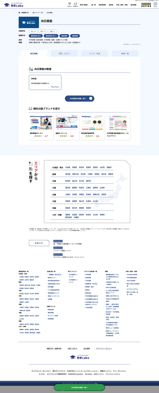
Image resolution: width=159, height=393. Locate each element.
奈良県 (88, 194)
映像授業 (51, 319)
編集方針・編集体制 (54, 348)
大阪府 (67, 194)
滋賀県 (103, 194)
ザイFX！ (42, 374)
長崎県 (81, 214)
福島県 (109, 167)
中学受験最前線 (132, 278)
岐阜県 (81, 187)
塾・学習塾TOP (24, 13)
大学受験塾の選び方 (91, 299)
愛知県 (67, 187)
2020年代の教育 (132, 275)
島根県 (74, 201)
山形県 (102, 167)
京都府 (81, 194)
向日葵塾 (49, 13)
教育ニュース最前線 (112, 328)
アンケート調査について (62, 250)
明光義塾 (51, 287)
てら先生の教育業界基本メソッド (112, 291)
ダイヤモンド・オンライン (41, 371)
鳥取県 (67, 201)
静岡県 (74, 187)
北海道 (67, 167)
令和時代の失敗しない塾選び (112, 283)
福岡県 (67, 214)
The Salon (88, 374)
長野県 (95, 187)
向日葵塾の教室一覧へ (78, 98)
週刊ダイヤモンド (58, 371)
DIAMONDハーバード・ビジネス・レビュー (83, 371)
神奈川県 (75, 174)
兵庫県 (74, 194)
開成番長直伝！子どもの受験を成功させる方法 (112, 277)
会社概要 (86, 348)
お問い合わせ (72, 348)
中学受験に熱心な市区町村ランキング (91, 303)
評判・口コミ (64, 53)
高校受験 (88, 278)
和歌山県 (96, 194)
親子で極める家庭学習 (133, 285)
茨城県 (97, 174)
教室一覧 (125, 53)
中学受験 (88, 275)
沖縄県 (76, 217)
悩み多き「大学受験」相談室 (112, 313)
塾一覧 (93, 5)
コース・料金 (94, 53)
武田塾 (50, 299)
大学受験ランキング (73, 281)
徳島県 (67, 208)
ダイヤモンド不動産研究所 (57, 374)
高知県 (88, 208)
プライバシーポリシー (104, 348)
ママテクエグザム (132, 289)
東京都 (67, 174)
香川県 (74, 208)
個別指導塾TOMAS (54, 284)
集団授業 (51, 313)
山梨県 (102, 187)
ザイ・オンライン (119, 371)
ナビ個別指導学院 (53, 290)
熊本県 (88, 214)
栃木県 (103, 174)
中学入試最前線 (111, 287)
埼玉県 (83, 174)
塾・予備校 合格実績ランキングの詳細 (67, 244)
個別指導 (51, 310)
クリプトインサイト (113, 374)
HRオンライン (99, 374)
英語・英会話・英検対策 (112, 318)
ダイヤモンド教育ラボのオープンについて (68, 257)
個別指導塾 (102, 5)
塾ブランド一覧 (38, 13)
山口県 (95, 201)
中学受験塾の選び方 (91, 296)
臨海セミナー (52, 278)
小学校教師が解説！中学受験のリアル (112, 324)
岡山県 (81, 201)
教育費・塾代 (89, 287)
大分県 (95, 214)
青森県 (74, 167)
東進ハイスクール (53, 296)
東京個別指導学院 (53, 281)
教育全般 (88, 293)
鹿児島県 (68, 217)
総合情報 (34, 53)
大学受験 (88, 281)
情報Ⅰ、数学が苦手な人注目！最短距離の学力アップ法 (112, 306)
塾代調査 (133, 5)
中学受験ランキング (73, 276)
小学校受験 (88, 307)
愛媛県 (81, 208)
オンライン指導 (53, 316)
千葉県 (90, 174)
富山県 (74, 181)
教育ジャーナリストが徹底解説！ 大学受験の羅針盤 (112, 333)
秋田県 (95, 167)
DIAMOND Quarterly (75, 374)
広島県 (88, 201)
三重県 (88, 187)
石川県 (81, 181)
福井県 (88, 181)
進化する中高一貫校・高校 (132, 293)
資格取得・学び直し (91, 284)
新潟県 (67, 181)
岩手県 (81, 167)
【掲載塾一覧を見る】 (55, 275)
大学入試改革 (131, 281)
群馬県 (110, 174)
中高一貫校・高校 (122, 5)
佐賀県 (74, 214)
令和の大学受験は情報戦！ (112, 300)
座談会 (111, 5)
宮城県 (88, 167)
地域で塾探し (84, 5)
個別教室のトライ (53, 293)
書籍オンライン (106, 371)
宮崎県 (102, 214)
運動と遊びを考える (112, 296)
